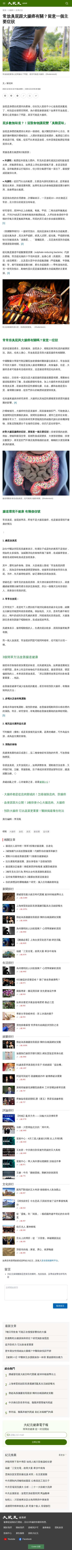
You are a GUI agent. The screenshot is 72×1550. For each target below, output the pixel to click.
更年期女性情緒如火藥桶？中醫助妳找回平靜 (28, 1351)
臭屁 (28, 831)
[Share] (17, 898)
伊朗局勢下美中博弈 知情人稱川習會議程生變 (28, 1461)
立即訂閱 (36, 1442)
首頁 (4, 10)
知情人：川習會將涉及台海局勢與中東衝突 (27, 1499)
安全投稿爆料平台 (50, 1260)
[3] (8, 273)
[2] (22, 244)
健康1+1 (43, 782)
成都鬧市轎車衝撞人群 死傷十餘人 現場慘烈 (27, 1506)
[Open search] (66, 3)
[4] (15, 402)
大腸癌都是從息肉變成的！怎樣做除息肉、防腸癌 (35, 794)
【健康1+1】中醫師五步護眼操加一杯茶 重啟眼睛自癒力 (34, 1357)
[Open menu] (4, 3)
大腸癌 (11, 10)
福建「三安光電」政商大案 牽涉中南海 (25, 1468)
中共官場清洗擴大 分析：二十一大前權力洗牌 (28, 1487)
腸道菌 (37, 831)
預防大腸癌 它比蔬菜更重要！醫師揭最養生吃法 (34, 810)
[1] (4, 223)
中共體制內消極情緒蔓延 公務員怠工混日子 (27, 1480)
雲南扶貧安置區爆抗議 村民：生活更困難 (26, 1474)
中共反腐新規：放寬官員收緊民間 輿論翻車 (27, 1493)
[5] (4, 715)
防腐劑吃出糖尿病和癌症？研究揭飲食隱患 (27, 1338)
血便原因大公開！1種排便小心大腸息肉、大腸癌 (34, 802)
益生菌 (46, 831)
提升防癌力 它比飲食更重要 (19, 1344)
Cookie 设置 (36, 1547)
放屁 (21, 831)
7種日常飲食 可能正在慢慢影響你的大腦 (25, 1332)
